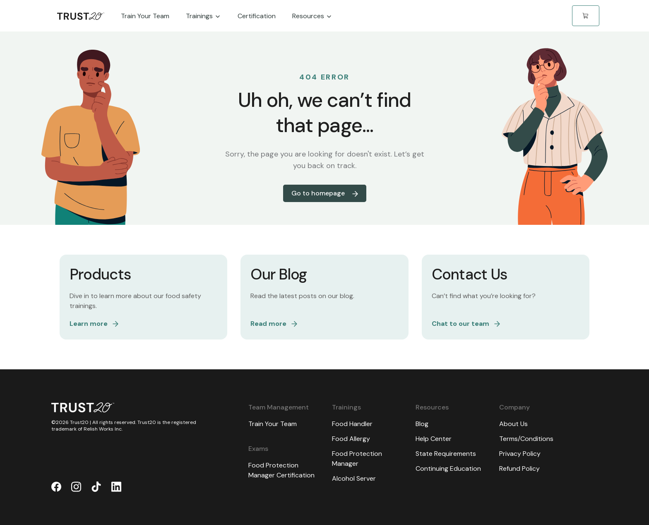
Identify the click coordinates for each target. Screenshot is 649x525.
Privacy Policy (520, 453)
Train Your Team (272, 423)
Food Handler (352, 423)
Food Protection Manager (357, 458)
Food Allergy (351, 438)
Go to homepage (324, 193)
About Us (513, 423)
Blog (422, 423)
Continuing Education (448, 468)
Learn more (94, 323)
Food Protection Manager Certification (281, 470)
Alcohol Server (354, 478)
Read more (273, 323)
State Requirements (446, 453)
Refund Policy (519, 468)
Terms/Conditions (526, 438)
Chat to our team (466, 323)
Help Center (434, 438)
